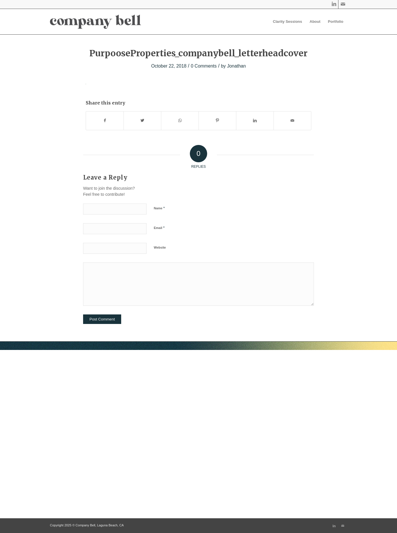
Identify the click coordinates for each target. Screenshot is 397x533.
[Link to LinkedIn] (334, 4)
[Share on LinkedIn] (255, 120)
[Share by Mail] (292, 120)
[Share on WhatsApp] (179, 120)
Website (160, 247)
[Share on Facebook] (104, 120)
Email (159, 228)
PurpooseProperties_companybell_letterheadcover (198, 53)
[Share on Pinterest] (217, 120)
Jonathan (236, 66)
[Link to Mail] (342, 4)
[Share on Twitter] (142, 120)
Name (159, 208)
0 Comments (204, 66)
